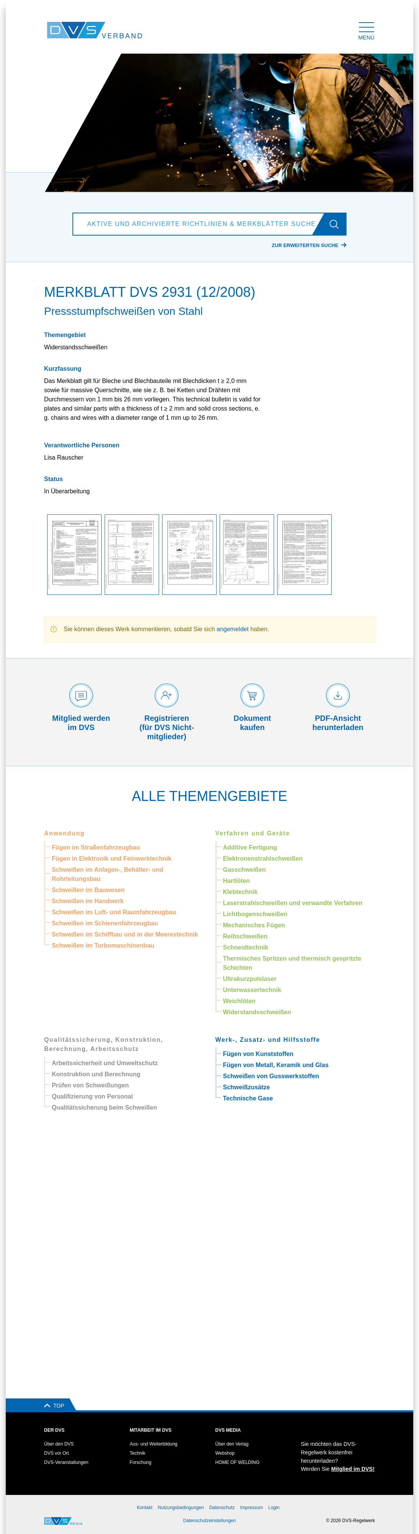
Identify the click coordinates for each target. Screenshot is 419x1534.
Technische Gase (248, 1098)
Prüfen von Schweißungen (90, 1085)
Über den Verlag (232, 1444)
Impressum (251, 1507)
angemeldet (233, 629)
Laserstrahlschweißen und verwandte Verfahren (293, 903)
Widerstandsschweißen (257, 1012)
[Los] (337, 224)
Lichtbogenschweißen (255, 914)
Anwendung (64, 833)
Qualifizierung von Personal (92, 1096)
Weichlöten (239, 1001)
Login (273, 1507)
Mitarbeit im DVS (150, 1430)
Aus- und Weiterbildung (153, 1444)
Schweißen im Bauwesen (88, 890)
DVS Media (228, 1430)
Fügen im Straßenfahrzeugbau (96, 847)
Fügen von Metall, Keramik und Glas (276, 1065)
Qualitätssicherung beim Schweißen (104, 1107)
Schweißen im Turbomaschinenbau (103, 945)
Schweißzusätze (246, 1087)
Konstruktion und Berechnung (96, 1074)
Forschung (140, 1462)
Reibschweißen (245, 936)
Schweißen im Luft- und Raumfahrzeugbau (114, 912)
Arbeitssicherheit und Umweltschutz (105, 1063)
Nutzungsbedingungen (181, 1507)
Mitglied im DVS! (353, 1469)
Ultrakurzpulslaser (250, 979)
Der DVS (54, 1430)
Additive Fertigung (250, 847)
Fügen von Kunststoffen (258, 1054)
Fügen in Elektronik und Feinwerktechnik (111, 858)
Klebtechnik (240, 892)
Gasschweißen (244, 869)
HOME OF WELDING (237, 1462)
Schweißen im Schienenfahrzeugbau (105, 923)
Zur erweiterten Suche (305, 245)
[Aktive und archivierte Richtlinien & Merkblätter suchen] (200, 224)
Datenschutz (222, 1507)
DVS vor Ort (56, 1453)
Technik (137, 1453)
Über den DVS (59, 1444)
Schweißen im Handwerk (88, 901)
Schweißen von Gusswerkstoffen (271, 1076)
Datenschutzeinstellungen (209, 1520)
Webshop (225, 1453)
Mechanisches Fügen (254, 925)
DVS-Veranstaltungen (66, 1462)
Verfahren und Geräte (252, 833)
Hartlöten (236, 881)
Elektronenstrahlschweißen (263, 858)
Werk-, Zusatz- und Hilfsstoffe (267, 1039)
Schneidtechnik (245, 947)
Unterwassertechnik (252, 990)
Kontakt (145, 1507)
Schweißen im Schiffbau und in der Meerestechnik (125, 934)
